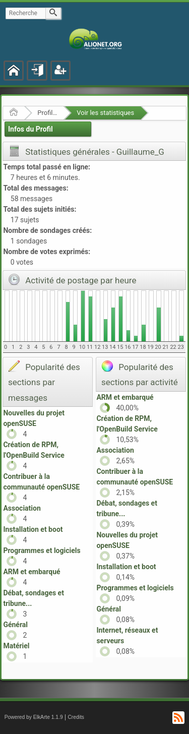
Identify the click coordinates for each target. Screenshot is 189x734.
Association (21, 508)
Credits (76, 717)
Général (15, 625)
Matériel (16, 646)
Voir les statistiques (105, 112)
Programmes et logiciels (41, 550)
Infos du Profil (30, 129)
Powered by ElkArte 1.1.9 (34, 717)
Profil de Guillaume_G (47, 112)
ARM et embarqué (31, 572)
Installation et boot (32, 529)
